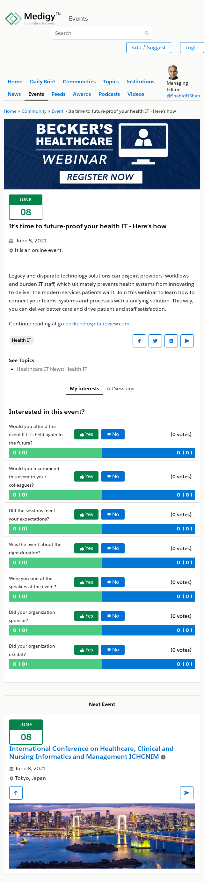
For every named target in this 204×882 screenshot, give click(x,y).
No (112, 434)
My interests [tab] (84, 388)
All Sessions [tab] (120, 388)
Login (192, 47)
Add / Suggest (149, 47)
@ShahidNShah (183, 96)
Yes (86, 434)
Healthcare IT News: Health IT (52, 369)
